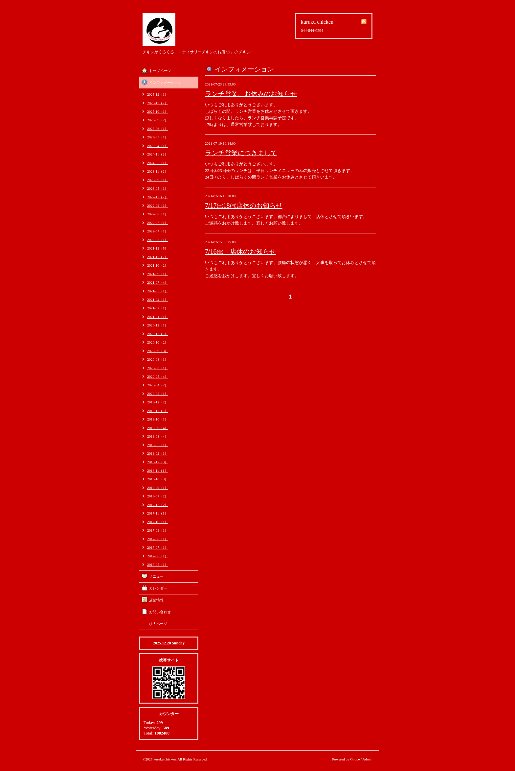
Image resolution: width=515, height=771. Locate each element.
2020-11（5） (157, 334)
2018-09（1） (157, 488)
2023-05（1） (157, 188)
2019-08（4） (157, 436)
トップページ (160, 71)
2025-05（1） (157, 137)
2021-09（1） (157, 274)
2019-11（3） (157, 411)
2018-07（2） (157, 496)
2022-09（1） (157, 205)
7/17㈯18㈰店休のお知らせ (243, 205)
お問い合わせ (160, 612)
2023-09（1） (157, 180)
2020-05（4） (157, 376)
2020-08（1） (157, 359)
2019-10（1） (157, 419)
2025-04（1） (157, 146)
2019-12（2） (157, 402)
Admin (367, 759)
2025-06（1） (157, 129)
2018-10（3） (157, 479)
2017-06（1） (157, 556)
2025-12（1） (157, 94)
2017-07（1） (157, 547)
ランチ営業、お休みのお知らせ (251, 93)
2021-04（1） (157, 299)
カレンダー (158, 588)
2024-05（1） (157, 163)
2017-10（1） (157, 522)
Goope (355, 759)
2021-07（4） (157, 282)
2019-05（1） (157, 445)
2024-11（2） (157, 154)
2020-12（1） (157, 325)
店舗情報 (156, 600)
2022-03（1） (157, 240)
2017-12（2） (157, 505)
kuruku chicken (164, 759)
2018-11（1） (157, 470)
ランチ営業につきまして (241, 153)
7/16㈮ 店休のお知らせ (240, 251)
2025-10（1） (157, 111)
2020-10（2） (157, 342)
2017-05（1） (157, 564)
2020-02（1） (157, 394)
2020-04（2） (157, 385)
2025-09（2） (157, 120)
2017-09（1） (157, 530)
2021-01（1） (157, 317)
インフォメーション (165, 82)
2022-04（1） (157, 231)
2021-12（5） (157, 248)
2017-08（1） (157, 539)
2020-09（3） (157, 351)
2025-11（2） (157, 103)
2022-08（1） (157, 214)
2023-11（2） (157, 171)
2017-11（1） (157, 513)
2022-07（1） (157, 223)
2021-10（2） (157, 265)
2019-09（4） (157, 428)
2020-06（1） (157, 368)
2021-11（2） (157, 257)
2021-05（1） (157, 291)
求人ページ (158, 624)
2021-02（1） (157, 308)
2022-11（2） (157, 197)
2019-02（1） (157, 453)
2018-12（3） (157, 462)
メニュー (156, 576)
